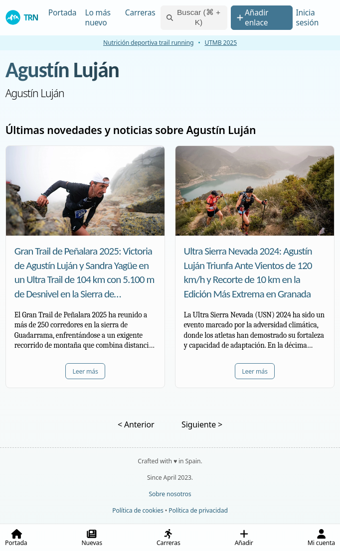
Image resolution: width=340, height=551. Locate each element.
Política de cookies (137, 510)
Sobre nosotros (170, 494)
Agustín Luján (62, 69)
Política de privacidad (198, 510)
